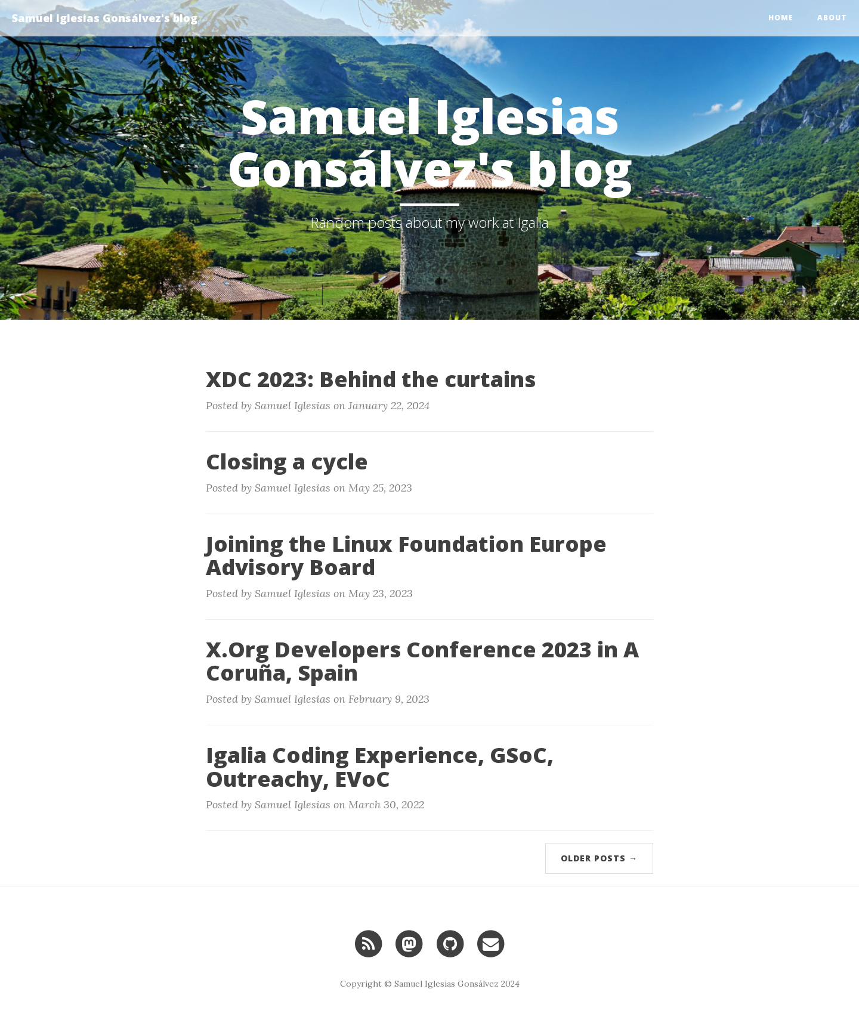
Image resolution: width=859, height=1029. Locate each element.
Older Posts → (599, 858)
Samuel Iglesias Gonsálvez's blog (104, 18)
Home (780, 18)
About (832, 18)
